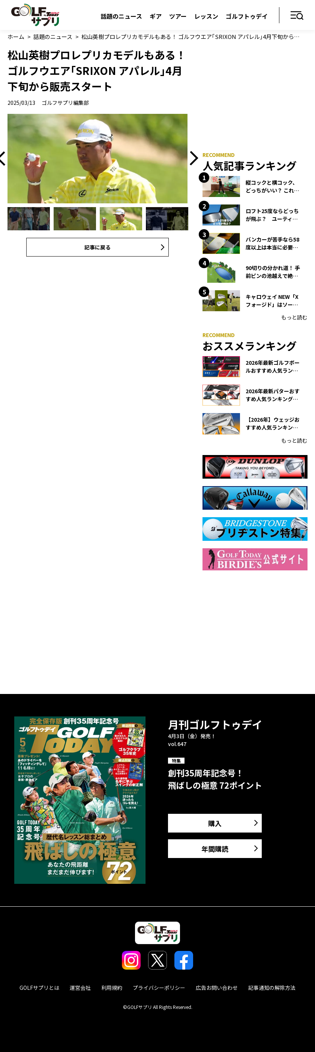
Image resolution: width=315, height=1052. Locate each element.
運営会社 (80, 987)
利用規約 (111, 987)
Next (191, 159)
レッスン (206, 16)
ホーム (16, 36)
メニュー (297, 15)
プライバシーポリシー (159, 987)
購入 (215, 823)
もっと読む (294, 317)
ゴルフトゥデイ (247, 16)
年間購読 (214, 849)
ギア (156, 16)
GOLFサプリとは (39, 987)
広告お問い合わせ (217, 987)
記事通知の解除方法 (272, 987)
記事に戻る (97, 247)
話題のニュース (121, 16)
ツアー (178, 16)
